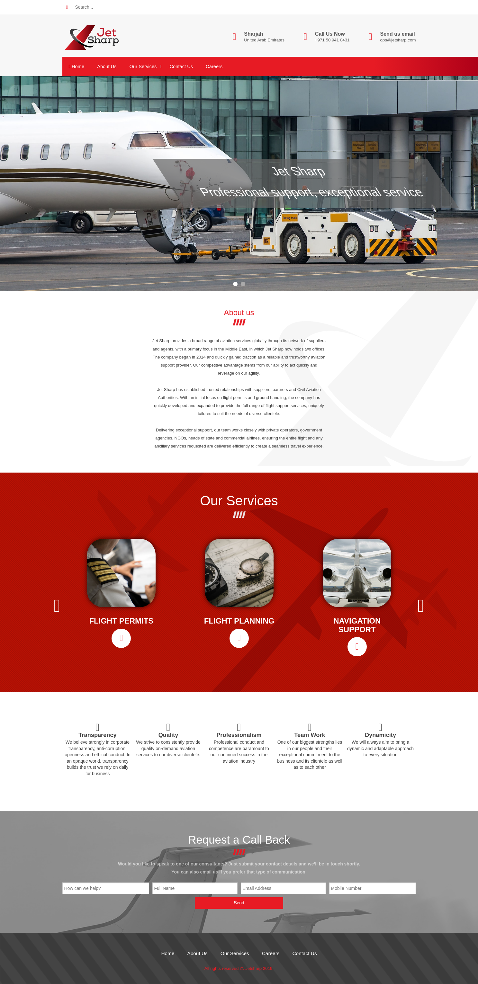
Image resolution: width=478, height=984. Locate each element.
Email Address (257, 888)
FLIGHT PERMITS (121, 621)
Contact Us (181, 66)
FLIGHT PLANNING (239, 621)
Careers (214, 66)
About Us (106, 66)
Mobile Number (346, 888)
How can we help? (82, 888)
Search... (84, 7)
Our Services (143, 66)
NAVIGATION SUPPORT (357, 625)
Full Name (164, 888)
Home (77, 66)
